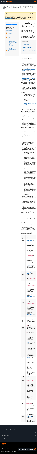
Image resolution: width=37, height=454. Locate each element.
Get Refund (29, 400)
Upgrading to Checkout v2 (12, 48)
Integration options (10, 34)
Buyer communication (12, 41)
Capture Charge (30, 296)
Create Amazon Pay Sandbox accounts (13, 43)
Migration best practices (27, 48)
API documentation (10, 36)
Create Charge (29, 240)
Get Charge (29, 342)
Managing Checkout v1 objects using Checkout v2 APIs (29, 78)
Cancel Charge (29, 314)
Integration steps (10, 33)
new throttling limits (27, 80)
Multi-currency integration (12, 46)
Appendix (8, 37)
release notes (9, 16)
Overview (8, 32)
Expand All (10, 30)
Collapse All (7, 30)
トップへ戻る (18, 426)
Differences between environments (12, 45)
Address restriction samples (12, 38)
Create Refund (29, 416)
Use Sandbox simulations (12, 49)
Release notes (9, 50)
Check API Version (8, 18)
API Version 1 (11, 24)
